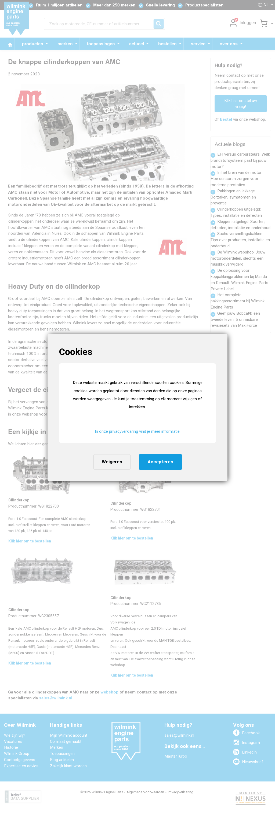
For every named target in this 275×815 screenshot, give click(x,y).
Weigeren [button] (112, 461)
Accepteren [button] (160, 461)
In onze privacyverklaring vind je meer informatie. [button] (137, 431)
